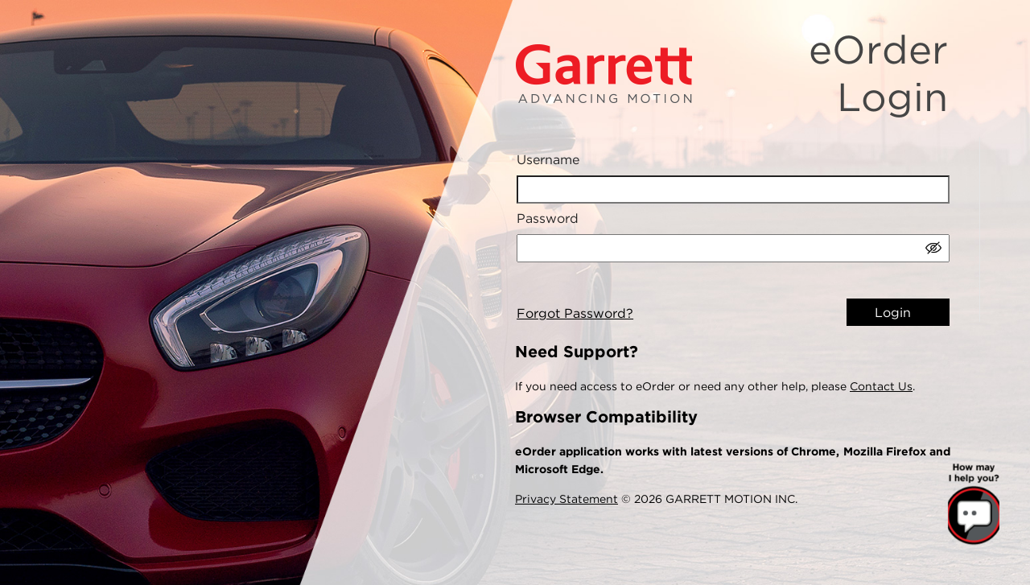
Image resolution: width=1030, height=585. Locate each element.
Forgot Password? (575, 314)
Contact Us (881, 386)
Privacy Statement (566, 498)
